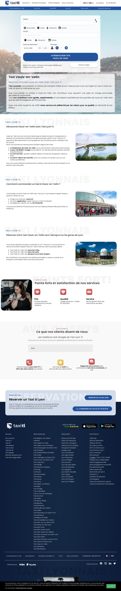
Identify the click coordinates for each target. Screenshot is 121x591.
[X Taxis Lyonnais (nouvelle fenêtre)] (114, 564)
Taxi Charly (37, 455)
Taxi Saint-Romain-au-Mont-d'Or (45, 539)
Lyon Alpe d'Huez (67, 455)
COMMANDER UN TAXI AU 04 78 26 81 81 (92, 409)
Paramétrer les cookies (24, 588)
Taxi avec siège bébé (13, 457)
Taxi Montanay (38, 505)
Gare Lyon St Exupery (69, 443)
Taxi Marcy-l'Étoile (39, 501)
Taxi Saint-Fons (38, 527)
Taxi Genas (37, 477)
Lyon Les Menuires (67, 467)
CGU (98, 457)
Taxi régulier (9, 453)
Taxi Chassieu (38, 450)
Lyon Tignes (65, 474)
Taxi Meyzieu (37, 503)
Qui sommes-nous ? (97, 450)
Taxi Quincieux (38, 515)
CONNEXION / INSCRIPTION (91, 556)
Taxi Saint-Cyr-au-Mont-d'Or (43, 522)
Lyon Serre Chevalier (68, 472)
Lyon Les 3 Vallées (67, 481)
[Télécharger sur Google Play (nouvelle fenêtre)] (106, 428)
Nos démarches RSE (97, 467)
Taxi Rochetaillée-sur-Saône (43, 520)
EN (91, 3)
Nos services (9, 438)
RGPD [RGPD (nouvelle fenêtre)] (108, 457)
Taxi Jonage (37, 489)
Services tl (26, 3)
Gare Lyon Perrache (68, 440)
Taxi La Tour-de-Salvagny (42, 493)
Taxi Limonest (38, 496)
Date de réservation (30, 45)
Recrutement (94, 455)
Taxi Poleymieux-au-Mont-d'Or (44, 513)
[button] (28, 353)
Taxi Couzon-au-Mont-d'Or (43, 460)
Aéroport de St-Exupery (69, 445)
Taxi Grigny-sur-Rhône (41, 484)
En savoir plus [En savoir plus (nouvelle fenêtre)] (10, 588)
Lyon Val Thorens (67, 479)
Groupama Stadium (68, 448)
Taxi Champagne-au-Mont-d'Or (45, 448)
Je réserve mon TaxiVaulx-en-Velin (60, 57)
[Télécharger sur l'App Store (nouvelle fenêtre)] (88, 428)
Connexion (100, 3)
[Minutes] (46, 48)
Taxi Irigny (36, 486)
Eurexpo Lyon (66, 450)
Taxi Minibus (9, 445)
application (21, 201)
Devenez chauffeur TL (46, 556)
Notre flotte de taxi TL (97, 472)
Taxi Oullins (37, 510)
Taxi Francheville (39, 474)
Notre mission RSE (96, 469)
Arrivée (25, 31)
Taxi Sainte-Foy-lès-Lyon (42, 525)
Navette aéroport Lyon (13, 455)
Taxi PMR (53, 8)
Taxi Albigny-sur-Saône (41, 438)
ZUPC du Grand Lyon (97, 448)
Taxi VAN (37, 8)
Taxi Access (9, 448)
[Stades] (62, 28)
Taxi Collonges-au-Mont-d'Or (44, 457)
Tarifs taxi (93, 438)
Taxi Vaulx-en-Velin (40, 544)
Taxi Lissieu (37, 498)
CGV (103, 457)
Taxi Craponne (38, 462)
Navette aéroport (104, 8)
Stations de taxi (95, 443)
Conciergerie (94, 479)
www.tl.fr (29, 199)
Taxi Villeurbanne (39, 549)
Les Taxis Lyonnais (96, 445)
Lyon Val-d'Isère (67, 477)
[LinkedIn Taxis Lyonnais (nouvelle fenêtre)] (109, 564)
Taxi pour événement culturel (100, 481)
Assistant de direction (97, 477)
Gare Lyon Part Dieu (68, 438)
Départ (25, 19)
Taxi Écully (37, 469)
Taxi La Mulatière (39, 491)
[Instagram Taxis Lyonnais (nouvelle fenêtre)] (105, 564)
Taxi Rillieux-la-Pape (40, 517)
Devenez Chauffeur (39, 3)
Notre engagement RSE (98, 462)
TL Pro (60, 556)
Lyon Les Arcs (66, 462)
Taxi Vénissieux (38, 546)
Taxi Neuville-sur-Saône (41, 508)
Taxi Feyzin (37, 472)
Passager (53, 45)
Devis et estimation (96, 440)
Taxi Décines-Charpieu (41, 467)
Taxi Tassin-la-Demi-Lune (42, 542)
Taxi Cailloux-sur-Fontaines (43, 445)
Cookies (92, 458)
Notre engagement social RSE (100, 465)
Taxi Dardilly (37, 465)
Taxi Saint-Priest (39, 537)
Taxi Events (84, 8)
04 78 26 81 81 (111, 3)
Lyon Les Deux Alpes (68, 465)
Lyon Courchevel (67, 453)
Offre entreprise (54, 3)
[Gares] (40, 28)
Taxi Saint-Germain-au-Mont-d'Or (45, 534)
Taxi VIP (68, 8)
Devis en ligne (84, 65)
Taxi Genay (37, 479)
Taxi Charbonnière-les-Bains (43, 453)
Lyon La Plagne (66, 460)
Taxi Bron (36, 440)
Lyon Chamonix (67, 457)
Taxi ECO (8, 440)
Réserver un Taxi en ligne (98, 398)
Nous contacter (67, 3)
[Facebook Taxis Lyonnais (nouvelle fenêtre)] (100, 564)
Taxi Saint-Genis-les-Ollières (43, 532)
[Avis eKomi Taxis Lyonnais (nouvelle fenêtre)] (70, 427)
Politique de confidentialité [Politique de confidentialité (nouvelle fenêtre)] (99, 460)
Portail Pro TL (94, 474)
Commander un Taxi (16, 8)
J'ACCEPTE (111, 586)
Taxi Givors (37, 481)
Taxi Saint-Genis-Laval (41, 529)
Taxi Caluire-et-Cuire (40, 443)
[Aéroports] (51, 28)
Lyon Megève (66, 469)
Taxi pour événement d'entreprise (102, 484)
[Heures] (40, 48)
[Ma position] (29, 28)
